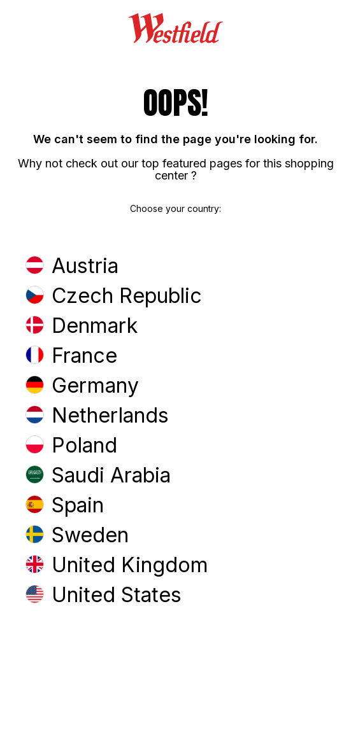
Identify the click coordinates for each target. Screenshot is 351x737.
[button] (175, 267)
